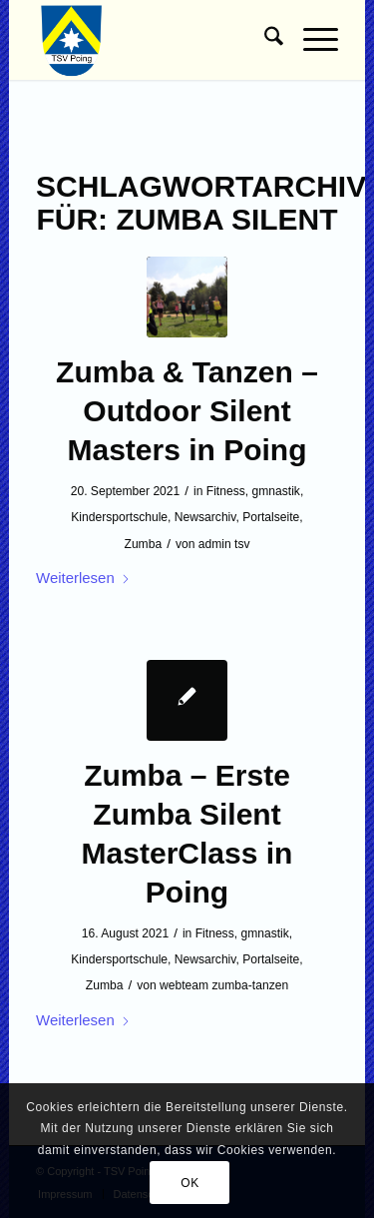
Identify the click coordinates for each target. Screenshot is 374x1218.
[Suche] (263, 40)
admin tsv (224, 544)
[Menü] (310, 40)
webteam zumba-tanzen (224, 985)
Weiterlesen (83, 577)
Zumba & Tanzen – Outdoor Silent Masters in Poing (187, 410)
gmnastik (276, 491)
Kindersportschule (119, 517)
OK (190, 1183)
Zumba (144, 544)
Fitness (225, 491)
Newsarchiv (205, 517)
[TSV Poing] (156, 40)
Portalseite (270, 517)
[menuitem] (263, 40)
